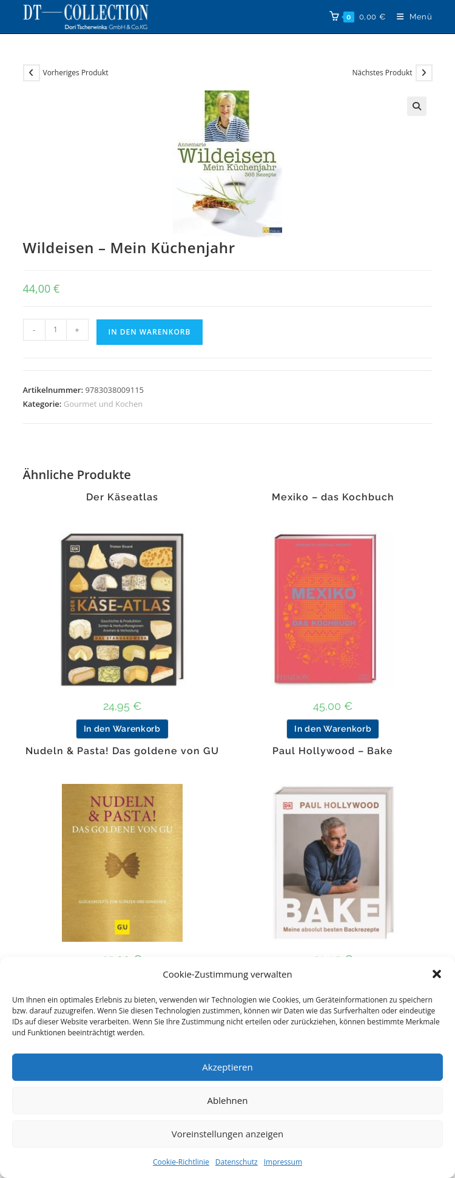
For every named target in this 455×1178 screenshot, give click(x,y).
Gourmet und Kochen (103, 403)
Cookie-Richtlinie (181, 1162)
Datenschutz (236, 1162)
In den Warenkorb (150, 332)
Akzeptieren (227, 1067)
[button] (437, 974)
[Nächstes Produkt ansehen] (424, 72)
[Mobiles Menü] (410, 16)
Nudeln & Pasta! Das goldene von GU (122, 751)
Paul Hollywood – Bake (332, 751)
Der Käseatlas (122, 497)
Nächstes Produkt (382, 72)
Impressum (283, 1162)
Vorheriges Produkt (76, 72)
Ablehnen (227, 1100)
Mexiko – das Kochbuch (333, 497)
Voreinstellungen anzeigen (228, 1134)
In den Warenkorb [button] (122, 729)
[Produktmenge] (56, 330)
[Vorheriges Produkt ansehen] (31, 72)
